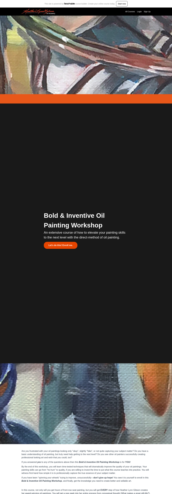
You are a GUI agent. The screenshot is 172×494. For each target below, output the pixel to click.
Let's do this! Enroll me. (61, 245)
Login (139, 11)
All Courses (130, 11)
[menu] (136, 11)
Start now (122, 4)
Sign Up (147, 11)
